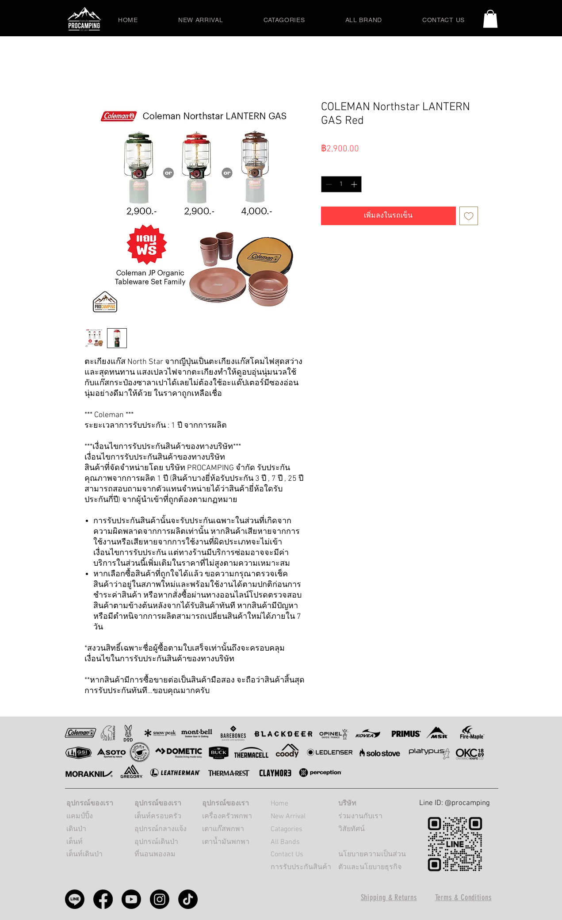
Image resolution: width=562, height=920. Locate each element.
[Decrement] (327, 184)
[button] (490, 19)
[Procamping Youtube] (131, 899)
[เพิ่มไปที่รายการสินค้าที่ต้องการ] (468, 216)
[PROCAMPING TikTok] (188, 899)
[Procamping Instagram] (159, 899)
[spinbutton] (341, 184)
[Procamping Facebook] (103, 899)
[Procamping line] (74, 899)
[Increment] (354, 184)
